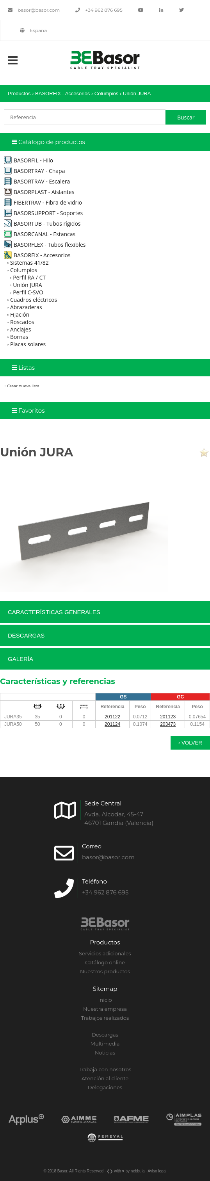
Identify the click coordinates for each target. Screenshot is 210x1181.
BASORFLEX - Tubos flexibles (44, 244)
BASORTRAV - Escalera (37, 181)
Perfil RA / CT (29, 277)
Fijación (19, 314)
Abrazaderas (26, 307)
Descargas (26, 635)
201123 (168, 717)
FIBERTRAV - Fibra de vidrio (43, 202)
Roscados (22, 322)
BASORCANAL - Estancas (39, 234)
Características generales (54, 612)
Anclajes (20, 329)
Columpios (106, 93)
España (33, 30)
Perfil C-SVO (28, 292)
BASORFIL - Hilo (28, 160)
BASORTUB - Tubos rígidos (42, 223)
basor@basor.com (34, 10)
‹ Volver (190, 743)
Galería (20, 659)
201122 (112, 717)
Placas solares (28, 344)
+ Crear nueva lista (21, 385)
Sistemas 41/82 (29, 262)
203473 (168, 724)
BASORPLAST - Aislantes (39, 192)
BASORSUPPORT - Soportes (43, 213)
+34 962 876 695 (99, 10)
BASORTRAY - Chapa (34, 171)
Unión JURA (137, 93)
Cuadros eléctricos (33, 299)
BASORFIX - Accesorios (62, 93)
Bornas (19, 336)
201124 (112, 724)
